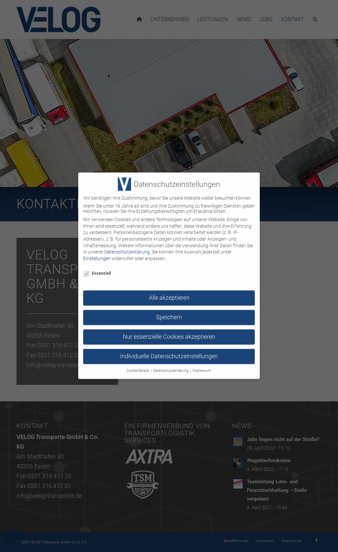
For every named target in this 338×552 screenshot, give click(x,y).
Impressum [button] (201, 365)
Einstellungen (97, 252)
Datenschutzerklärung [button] (171, 365)
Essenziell (97, 267)
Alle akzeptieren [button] (169, 292)
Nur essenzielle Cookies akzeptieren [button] (169, 331)
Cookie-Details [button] (138, 365)
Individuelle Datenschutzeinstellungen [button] (169, 350)
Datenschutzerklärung (127, 246)
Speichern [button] (169, 311)
